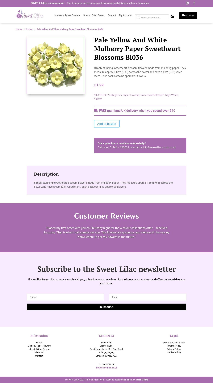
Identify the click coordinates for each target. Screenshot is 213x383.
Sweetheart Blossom (152, 95)
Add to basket (106, 124)
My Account (125, 15)
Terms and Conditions (174, 342)
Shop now (188, 15)
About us (39, 352)
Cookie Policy (174, 352)
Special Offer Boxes (93, 15)
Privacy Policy (174, 349)
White (174, 95)
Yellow (98, 98)
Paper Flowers (131, 95)
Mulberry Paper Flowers (67, 15)
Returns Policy (174, 345)
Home (39, 342)
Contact (112, 15)
